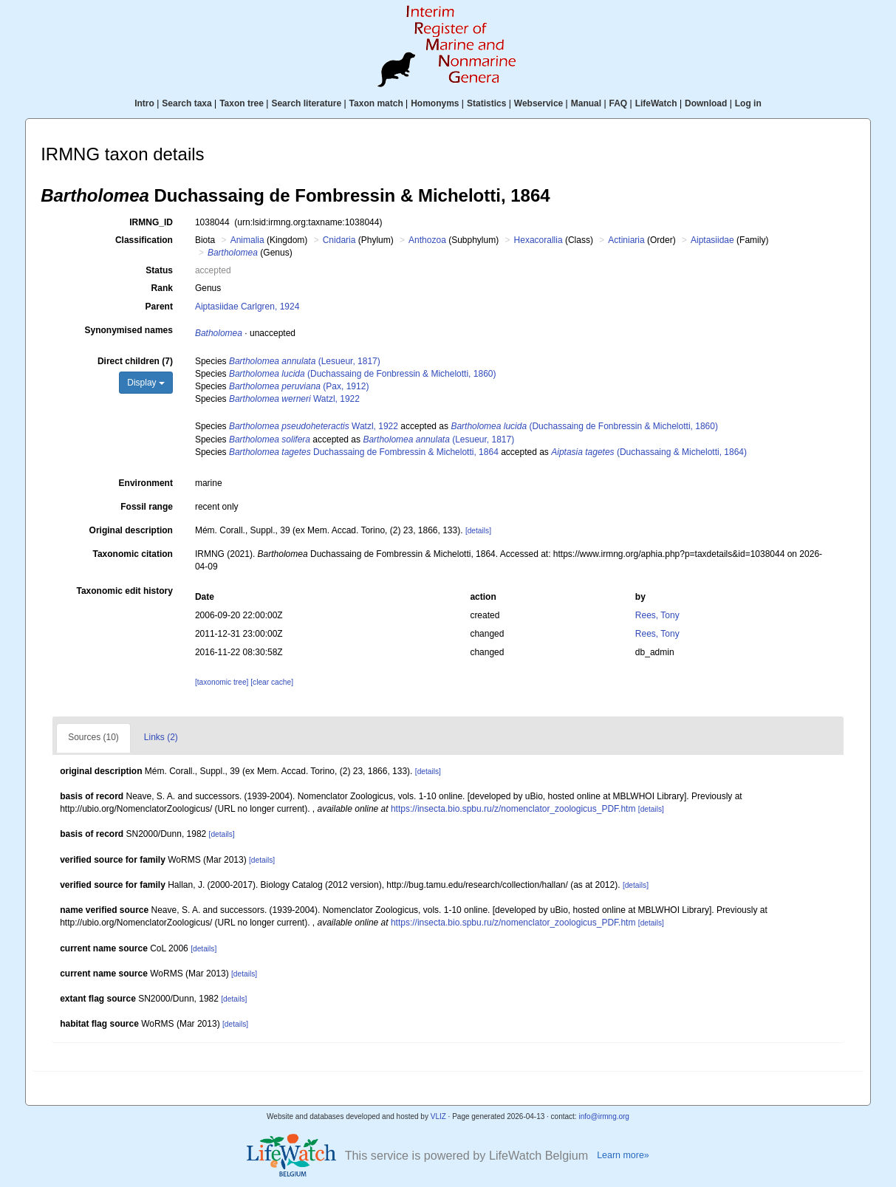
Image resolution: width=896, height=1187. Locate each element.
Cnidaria (339, 240)
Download (706, 103)
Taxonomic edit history (124, 591)
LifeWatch (656, 103)
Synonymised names (129, 330)
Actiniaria (626, 240)
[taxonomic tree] (221, 682)
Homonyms (435, 103)
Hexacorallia (538, 240)
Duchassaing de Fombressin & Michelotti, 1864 (364, 452)
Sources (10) (93, 737)
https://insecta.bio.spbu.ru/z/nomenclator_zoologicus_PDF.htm (513, 809)
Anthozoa (427, 240)
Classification (144, 240)
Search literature (306, 103)
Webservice (539, 103)
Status (159, 270)
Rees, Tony (657, 615)
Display (146, 382)
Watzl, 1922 (294, 399)
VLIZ (438, 1116)
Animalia (247, 240)
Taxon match (376, 103)
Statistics (486, 103)
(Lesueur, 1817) (304, 361)
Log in (748, 103)
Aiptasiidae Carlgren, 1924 (247, 306)
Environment (146, 483)
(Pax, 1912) (299, 386)
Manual (586, 103)
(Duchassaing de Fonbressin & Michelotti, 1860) (362, 374)
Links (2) (161, 737)
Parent (159, 306)
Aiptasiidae (712, 240)
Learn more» (623, 1155)
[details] (478, 531)
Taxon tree (241, 103)
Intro (144, 103)
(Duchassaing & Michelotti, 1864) (649, 452)
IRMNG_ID (151, 222)
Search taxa (186, 103)
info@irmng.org (603, 1116)
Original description (131, 530)
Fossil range (146, 507)
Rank (162, 288)
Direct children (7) (135, 361)
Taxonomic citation (132, 554)
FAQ (618, 103)
